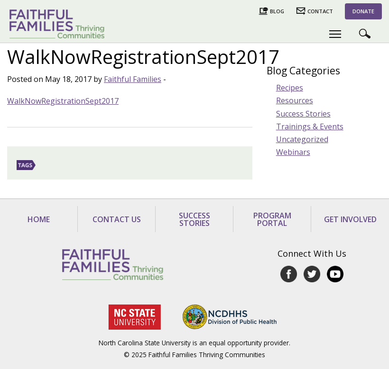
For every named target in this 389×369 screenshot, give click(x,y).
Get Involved (350, 219)
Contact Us (117, 219)
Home (39, 219)
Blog (277, 11)
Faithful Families (132, 79)
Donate (363, 11)
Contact (320, 11)
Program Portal (272, 219)
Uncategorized (302, 139)
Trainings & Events (309, 126)
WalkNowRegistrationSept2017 (63, 101)
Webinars (293, 152)
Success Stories (303, 113)
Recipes (289, 87)
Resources (294, 100)
